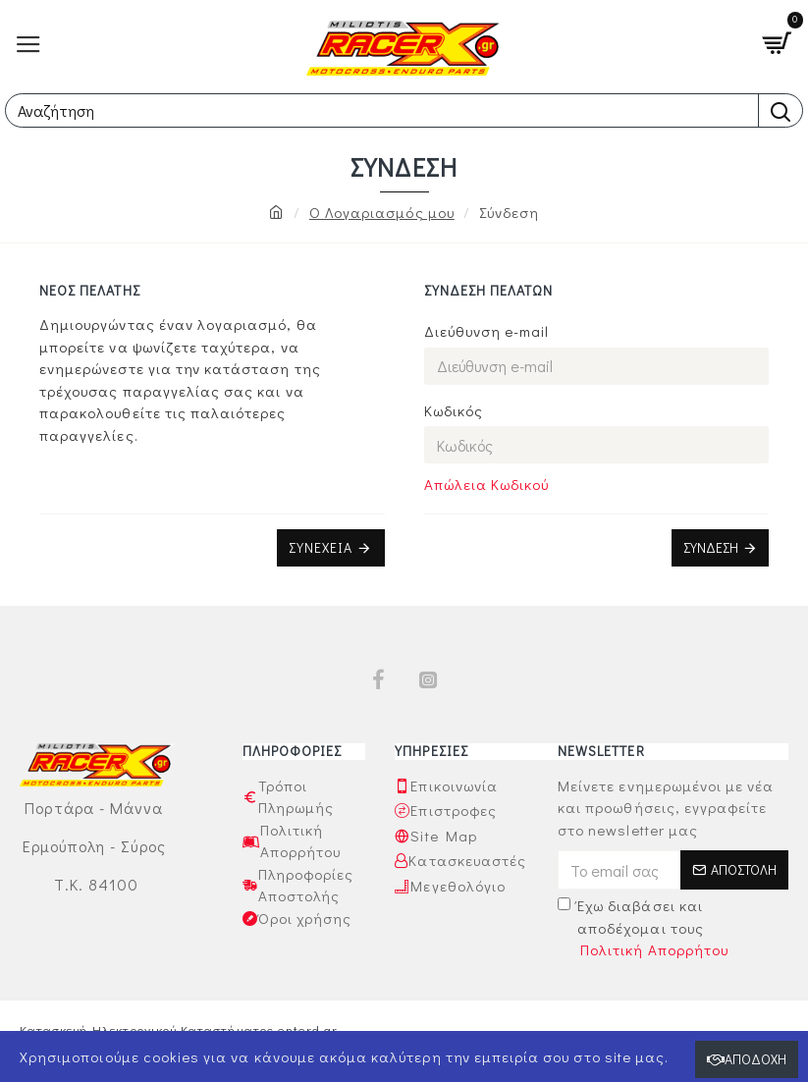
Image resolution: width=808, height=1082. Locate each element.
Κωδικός (453, 410)
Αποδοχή (755, 1059)
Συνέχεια (320, 547)
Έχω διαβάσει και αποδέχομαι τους (644, 928)
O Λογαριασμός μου (382, 212)
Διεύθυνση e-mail (487, 331)
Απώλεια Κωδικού (487, 484)
